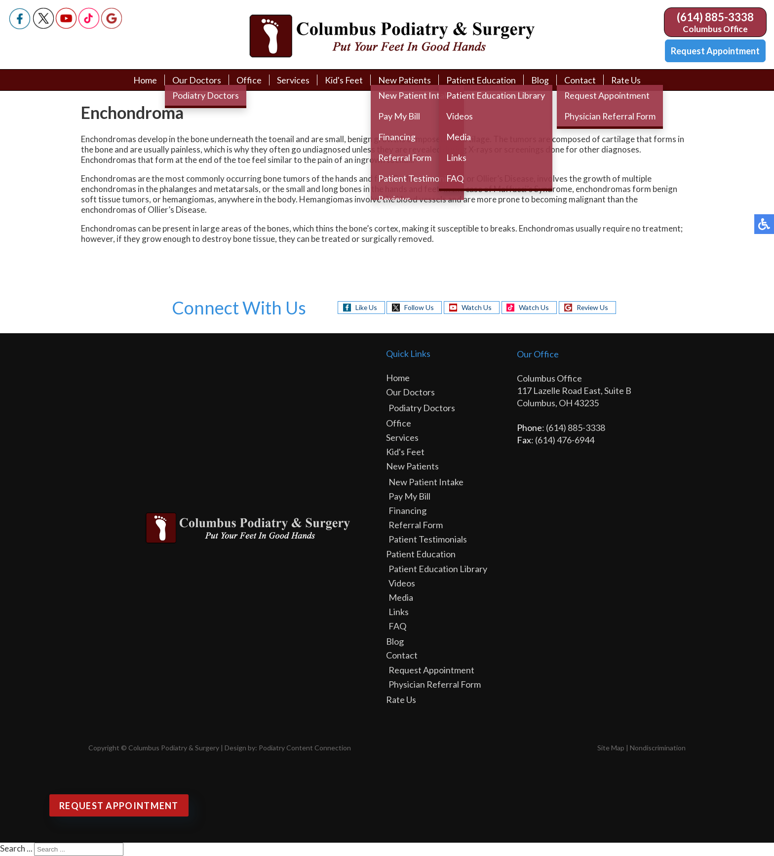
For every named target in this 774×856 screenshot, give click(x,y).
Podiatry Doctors (421, 407)
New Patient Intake (426, 481)
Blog (540, 80)
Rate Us (626, 80)
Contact (580, 80)
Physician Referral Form (434, 684)
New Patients (404, 80)
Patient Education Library (437, 568)
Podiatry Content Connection (305, 747)
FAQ (397, 626)
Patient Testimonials (427, 539)
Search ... (16, 848)
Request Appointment (715, 50)
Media (400, 597)
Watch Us (476, 307)
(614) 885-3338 (715, 17)
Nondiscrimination (658, 747)
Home (144, 80)
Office (248, 80)
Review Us (593, 307)
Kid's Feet (343, 80)
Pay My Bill (409, 496)
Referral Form (415, 524)
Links (398, 611)
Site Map (610, 747)
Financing (407, 510)
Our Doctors (196, 80)
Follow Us (418, 307)
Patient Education (481, 80)
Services (292, 80)
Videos (401, 583)
